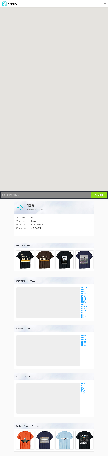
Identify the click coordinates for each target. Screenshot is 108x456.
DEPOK (84, 307)
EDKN (83, 345)
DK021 (83, 312)
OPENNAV (9, 3)
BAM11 (84, 293)
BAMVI (83, 297)
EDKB (83, 343)
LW (82, 389)
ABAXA (84, 288)
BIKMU (84, 303)
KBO (83, 383)
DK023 (83, 316)
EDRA (83, 339)
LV (82, 387)
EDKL (83, 337)
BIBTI (83, 301)
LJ (82, 385)
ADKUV (84, 289)
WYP (83, 393)
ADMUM (84, 291)
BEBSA (84, 299)
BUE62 (84, 305)
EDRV (83, 335)
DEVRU (84, 310)
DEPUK (84, 308)
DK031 (83, 318)
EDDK (83, 341)
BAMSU (84, 295)
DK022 (83, 314)
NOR (83, 391)
